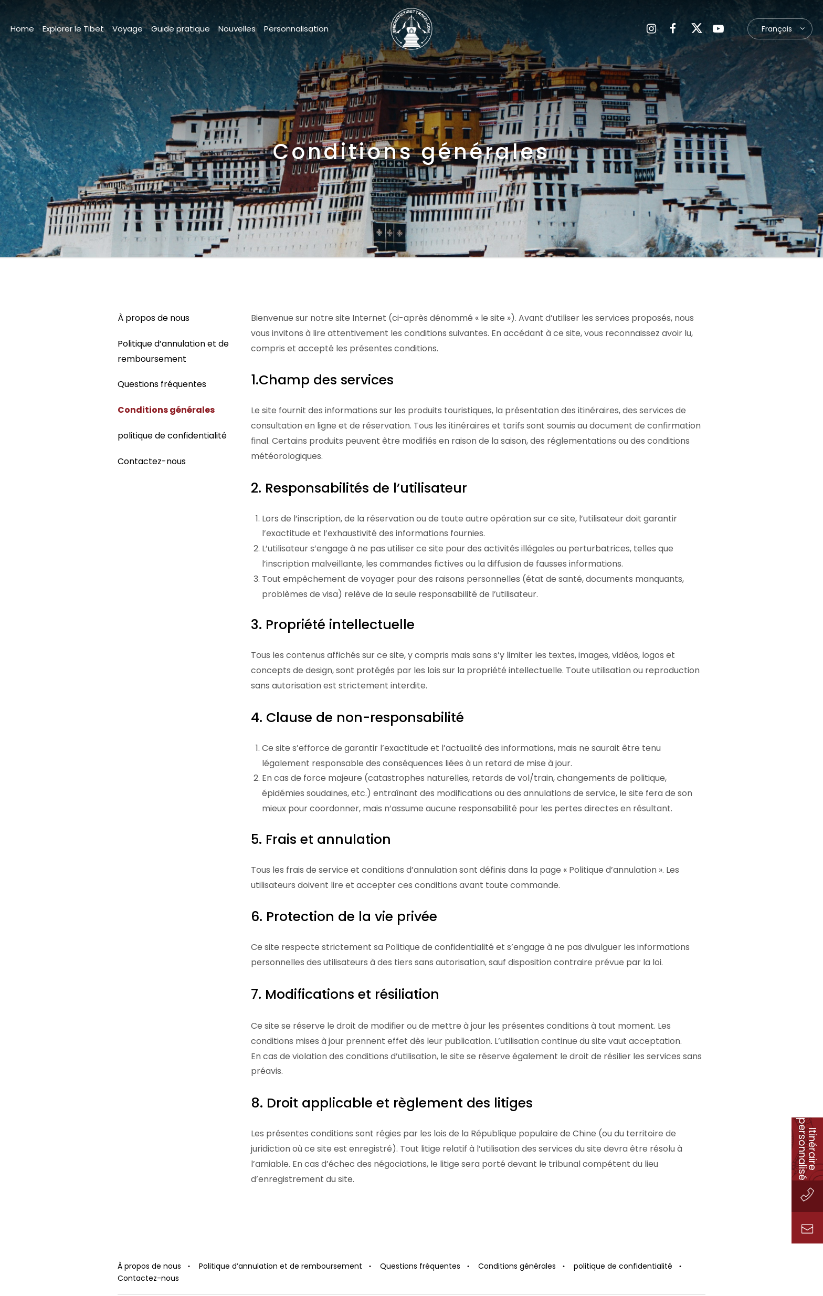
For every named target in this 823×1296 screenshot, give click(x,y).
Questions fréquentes (162, 384)
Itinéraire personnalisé (807, 1148)
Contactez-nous (152, 461)
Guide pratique (180, 28)
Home (22, 28)
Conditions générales (166, 410)
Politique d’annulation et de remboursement (280, 1266)
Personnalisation (296, 28)
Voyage (127, 28)
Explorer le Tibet (73, 28)
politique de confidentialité (172, 436)
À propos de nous (153, 318)
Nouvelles (237, 28)
